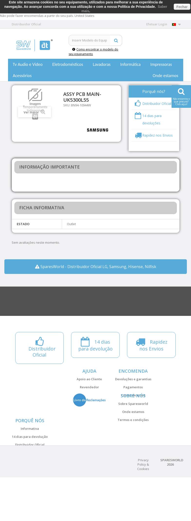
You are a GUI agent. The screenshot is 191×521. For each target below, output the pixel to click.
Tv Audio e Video (28, 64)
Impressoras (161, 64)
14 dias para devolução (30, 465)
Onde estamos (165, 75)
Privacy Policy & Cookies (143, 508)
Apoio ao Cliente (89, 379)
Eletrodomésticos (67, 64)
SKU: (66, 105)
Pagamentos (133, 387)
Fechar (182, 7)
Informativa (30, 457)
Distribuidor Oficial (30, 473)
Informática (130, 64)
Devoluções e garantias (133, 379)
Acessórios (22, 75)
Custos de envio (133, 395)
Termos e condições (133, 434)
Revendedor (89, 387)
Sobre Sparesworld (133, 418)
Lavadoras (101, 64)
